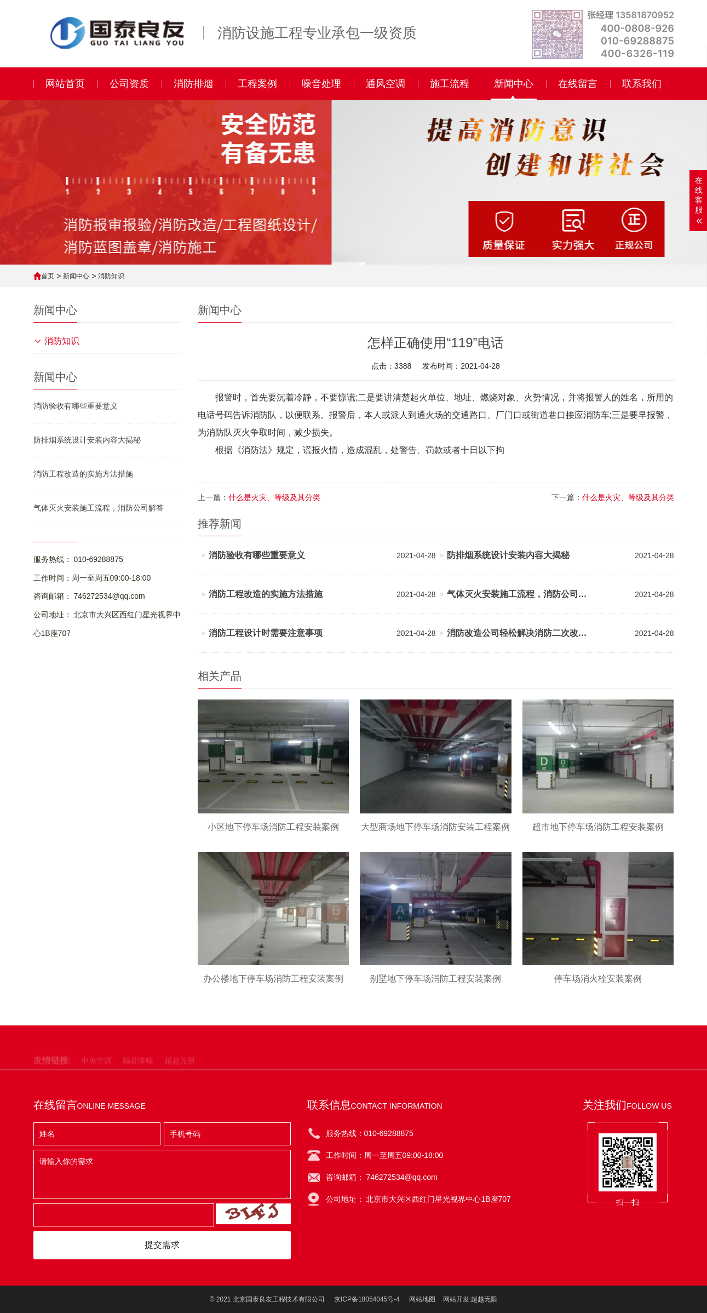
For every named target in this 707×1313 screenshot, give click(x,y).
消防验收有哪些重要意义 (75, 406)
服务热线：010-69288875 (369, 1133)
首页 (47, 276)
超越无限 (484, 1299)
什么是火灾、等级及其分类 (628, 497)
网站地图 (422, 1299)
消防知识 (111, 276)
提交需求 (162, 1244)
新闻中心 (76, 276)
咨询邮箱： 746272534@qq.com (89, 596)
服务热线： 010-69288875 (78, 559)
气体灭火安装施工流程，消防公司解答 (98, 507)
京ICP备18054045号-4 (367, 1299)
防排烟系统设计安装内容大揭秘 (87, 439)
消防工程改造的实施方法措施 (83, 473)
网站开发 (456, 1299)
